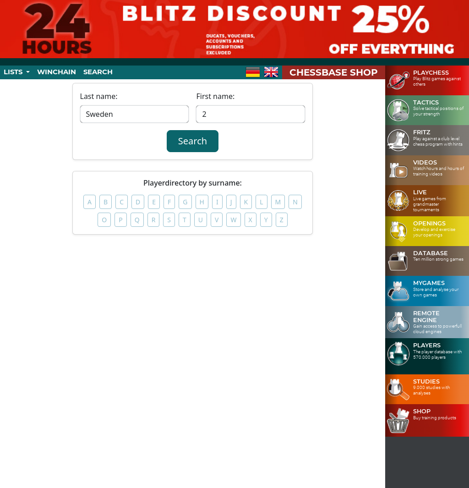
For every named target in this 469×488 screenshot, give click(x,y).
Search (98, 72)
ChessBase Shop (333, 72)
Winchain (56, 72)
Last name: (99, 96)
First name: (215, 96)
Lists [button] (14, 72)
